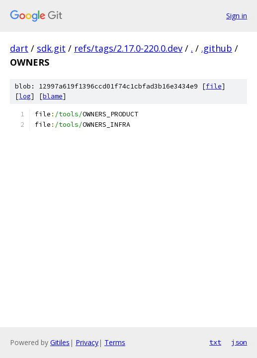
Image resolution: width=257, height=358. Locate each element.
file (214, 86)
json (239, 342)
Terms (114, 342)
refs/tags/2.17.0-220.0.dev (128, 48)
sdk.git (51, 48)
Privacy (87, 342)
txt (215, 342)
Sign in (236, 15)
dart (19, 48)
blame (53, 96)
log (25, 96)
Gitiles (60, 342)
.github (216, 48)
